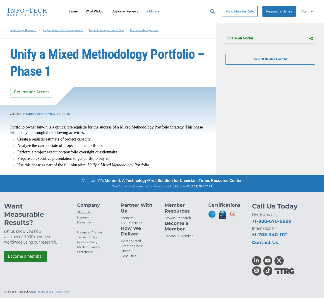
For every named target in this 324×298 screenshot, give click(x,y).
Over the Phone (132, 246)
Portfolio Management (144, 30)
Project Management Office (106, 30)
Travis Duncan (59, 114)
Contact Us (265, 242)
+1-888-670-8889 (271, 221)
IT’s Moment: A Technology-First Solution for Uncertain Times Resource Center (170, 180)
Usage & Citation (89, 232)
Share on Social (270, 38)
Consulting (129, 256)
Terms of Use (87, 237)
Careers (83, 217)
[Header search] (211, 11)
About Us (84, 212)
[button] (307, 11)
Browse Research (178, 218)
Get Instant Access (31, 92)
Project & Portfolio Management (63, 30)
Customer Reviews (125, 11)
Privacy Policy (87, 242)
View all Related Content (270, 59)
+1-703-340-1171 (270, 234)
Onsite (125, 251)
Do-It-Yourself (131, 241)
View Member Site (240, 11)
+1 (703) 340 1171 (199, 186)
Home (73, 11)
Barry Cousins (36, 114)
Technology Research (23, 30)
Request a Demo (279, 11)
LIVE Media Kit (131, 223)
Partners (127, 218)
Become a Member (25, 256)
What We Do (94, 11)
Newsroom (85, 222)
